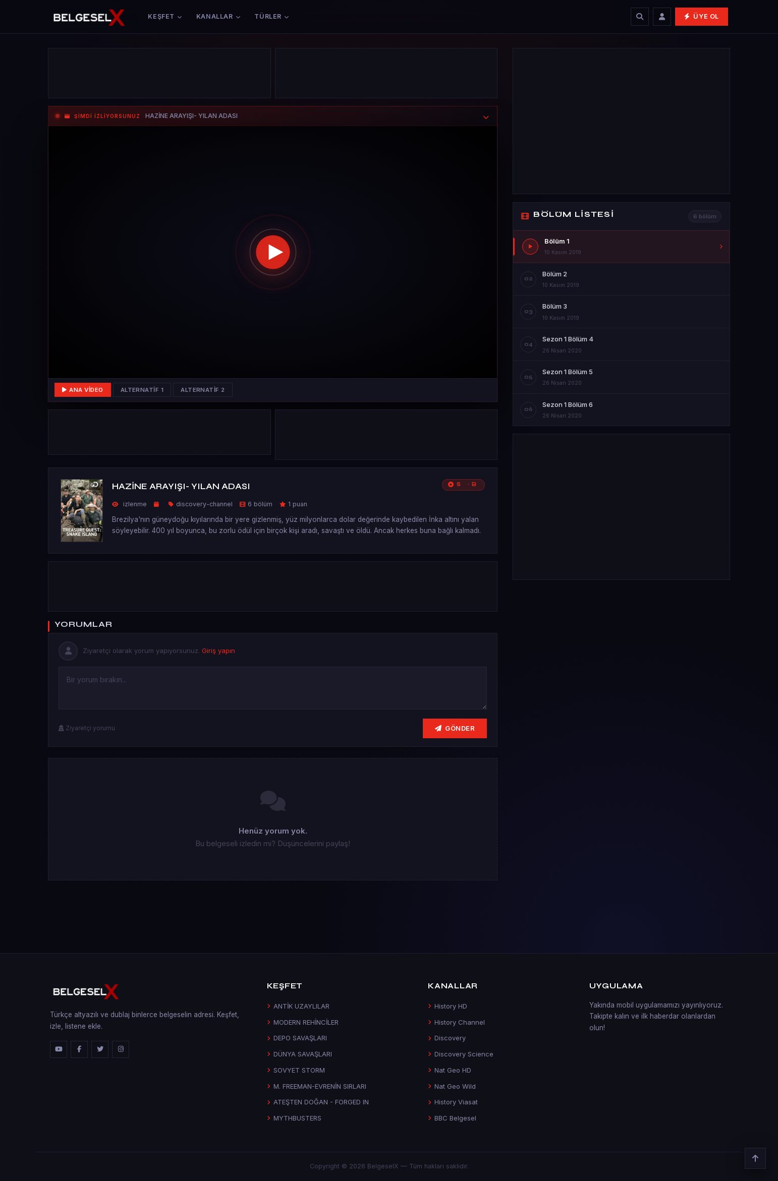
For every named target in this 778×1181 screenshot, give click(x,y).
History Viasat (453, 1102)
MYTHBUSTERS (294, 1118)
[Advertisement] (159, 75)
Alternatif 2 (203, 389)
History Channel (456, 1022)
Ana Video (82, 389)
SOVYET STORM (296, 1070)
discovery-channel (204, 504)
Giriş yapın (218, 650)
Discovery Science (460, 1054)
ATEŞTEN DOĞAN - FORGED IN (318, 1102)
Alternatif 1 (142, 389)
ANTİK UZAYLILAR (298, 1006)
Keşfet (165, 16)
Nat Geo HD (449, 1070)
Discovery (447, 1038)
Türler (271, 16)
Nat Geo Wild (452, 1086)
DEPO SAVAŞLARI (297, 1038)
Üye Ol (701, 16)
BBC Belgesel (452, 1118)
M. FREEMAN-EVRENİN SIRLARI (316, 1086)
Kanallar (218, 16)
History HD (447, 1006)
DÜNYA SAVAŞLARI (299, 1054)
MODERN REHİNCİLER (303, 1022)
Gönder (455, 728)
